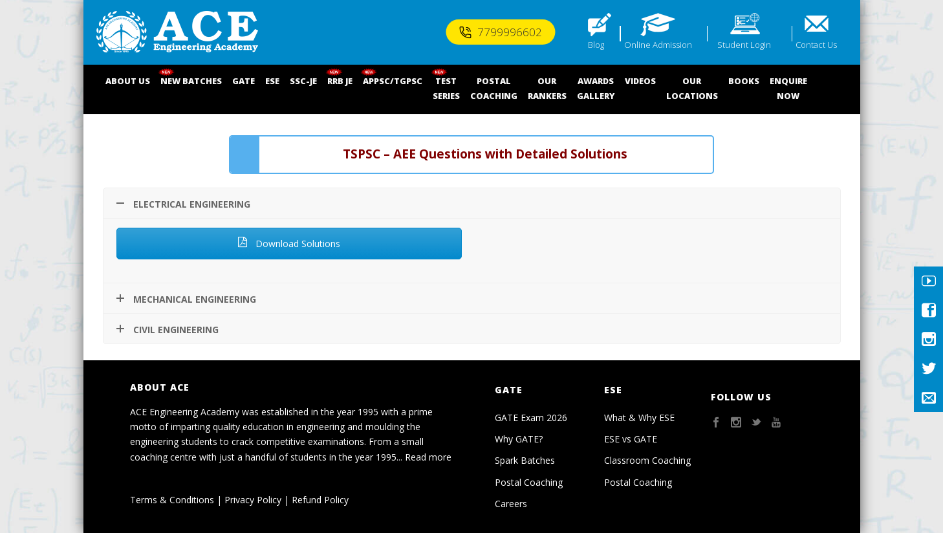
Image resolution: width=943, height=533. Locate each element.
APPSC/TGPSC (392, 81)
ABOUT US (127, 81)
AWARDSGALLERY (595, 88)
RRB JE (339, 81)
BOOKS (743, 81)
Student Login (744, 44)
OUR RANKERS (547, 88)
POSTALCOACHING (493, 88)
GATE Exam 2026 (531, 417)
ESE (272, 81)
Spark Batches (525, 460)
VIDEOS (640, 81)
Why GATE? (519, 439)
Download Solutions (288, 243)
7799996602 (500, 32)
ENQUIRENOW (788, 88)
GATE (243, 81)
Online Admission (658, 44)
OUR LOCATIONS (692, 88)
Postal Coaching (529, 482)
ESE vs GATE (630, 439)
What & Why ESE (639, 417)
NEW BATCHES (191, 81)
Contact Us (816, 44)
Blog (596, 44)
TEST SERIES (446, 88)
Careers (511, 503)
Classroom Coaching (647, 460)
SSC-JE (303, 81)
